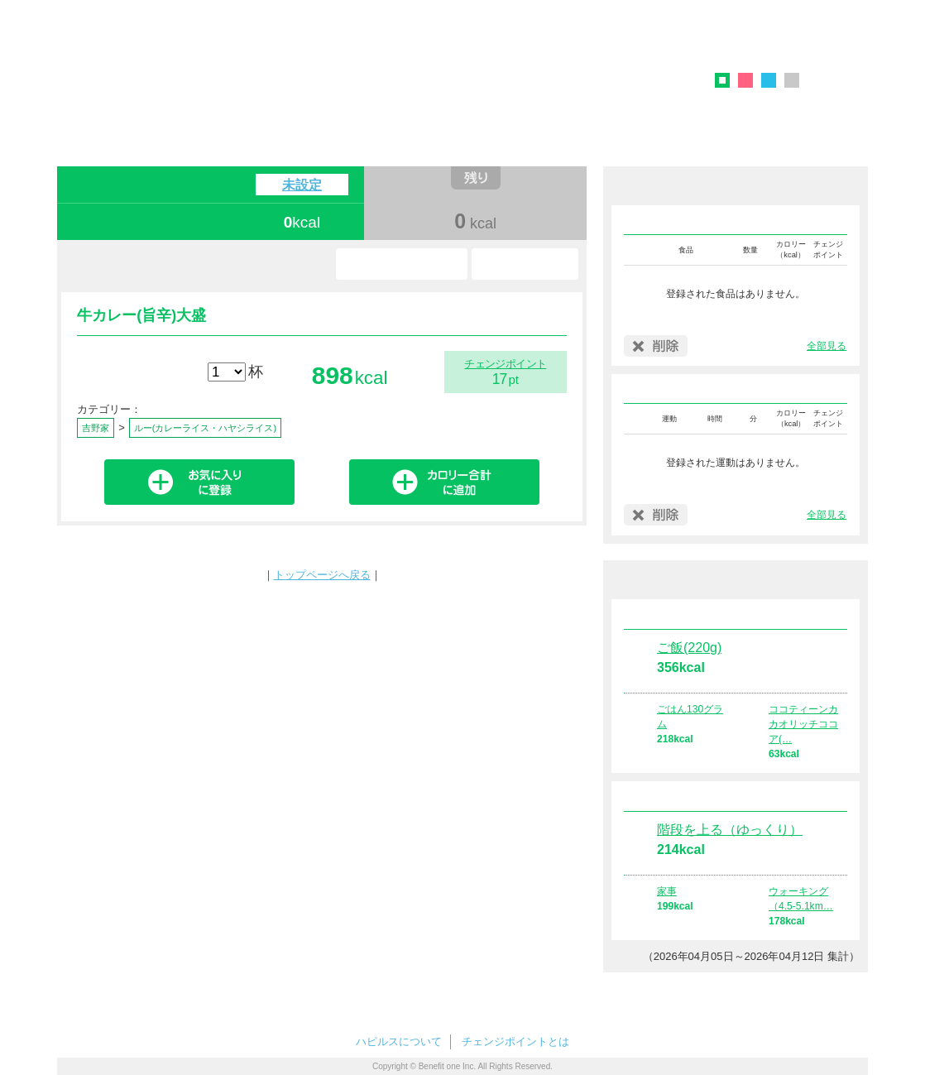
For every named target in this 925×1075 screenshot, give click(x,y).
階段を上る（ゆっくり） (730, 830)
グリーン (728, 83)
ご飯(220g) (689, 648)
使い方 (525, 264)
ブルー (768, 80)
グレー (791, 80)
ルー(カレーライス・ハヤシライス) (205, 428)
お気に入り (401, 264)
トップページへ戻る (322, 575)
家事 (667, 891)
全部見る (826, 346)
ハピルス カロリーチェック (312, 70)
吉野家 (95, 428)
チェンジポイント (505, 364)
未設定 (302, 184)
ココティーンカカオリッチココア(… (803, 724)
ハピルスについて (399, 1041)
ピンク (745, 80)
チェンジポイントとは (515, 1041)
